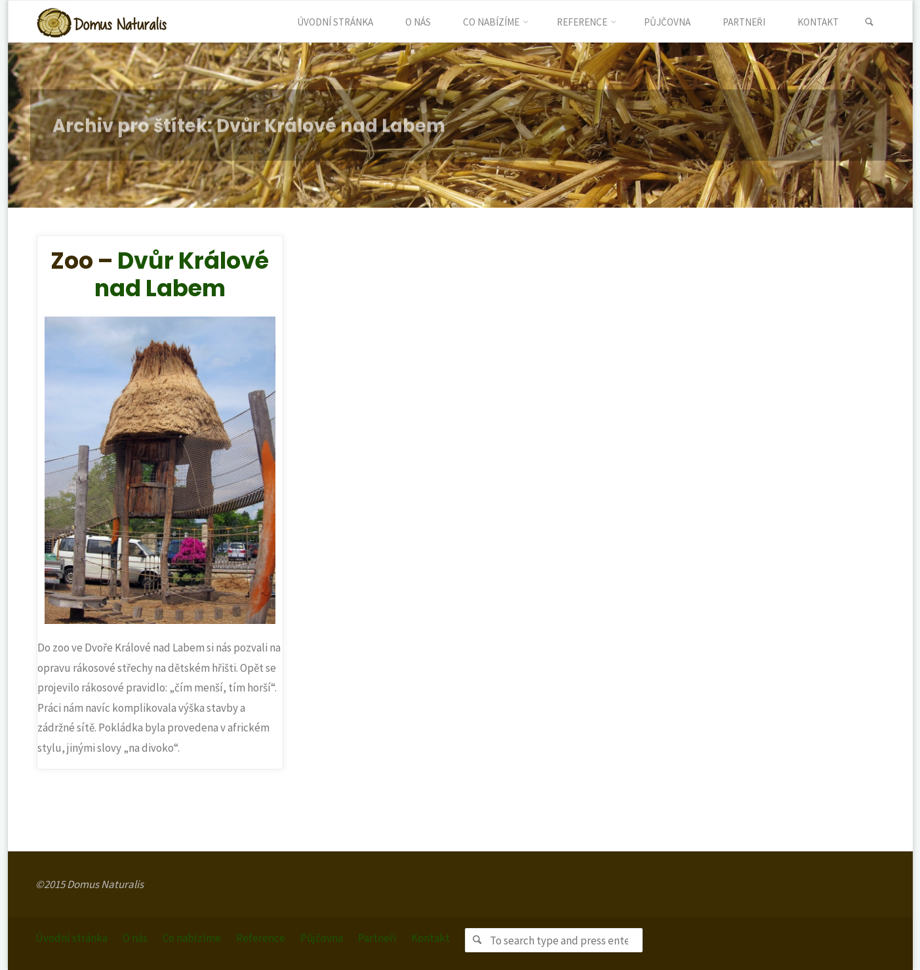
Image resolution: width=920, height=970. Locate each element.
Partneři (377, 938)
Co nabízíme (192, 938)
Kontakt (430, 938)
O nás (135, 938)
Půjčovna (321, 938)
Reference (260, 938)
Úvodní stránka (71, 938)
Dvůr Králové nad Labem (182, 274)
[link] (870, 22)
